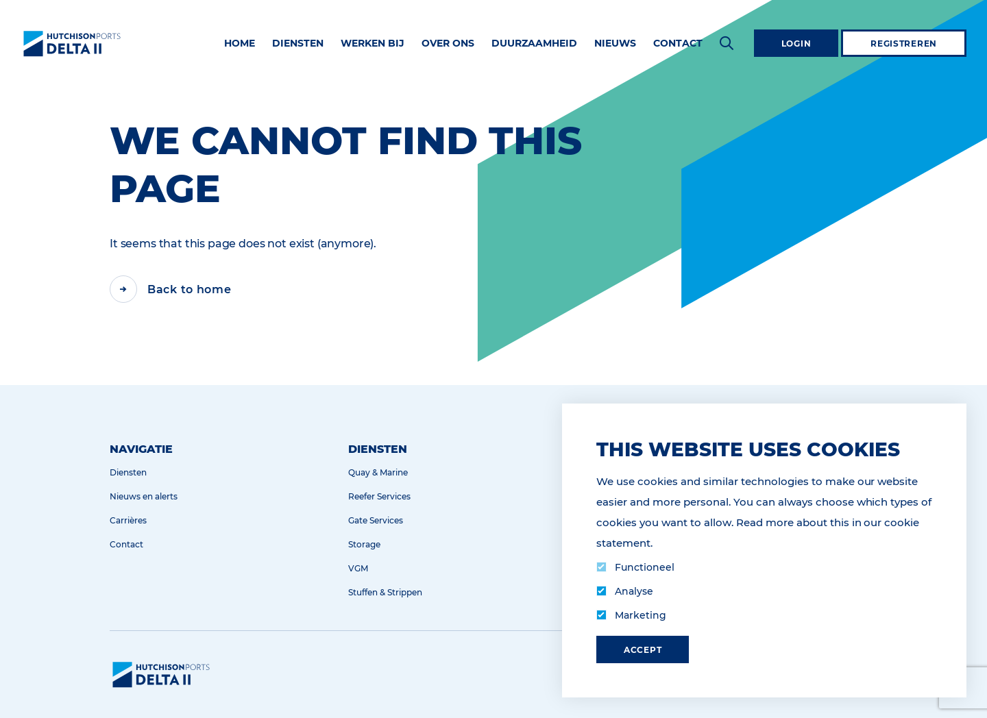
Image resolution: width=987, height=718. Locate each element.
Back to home (189, 289)
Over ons (448, 43)
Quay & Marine (378, 472)
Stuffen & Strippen (385, 592)
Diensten (298, 43)
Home (239, 43)
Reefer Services (379, 496)
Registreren (903, 43)
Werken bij (372, 43)
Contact (678, 43)
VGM (358, 568)
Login (796, 43)
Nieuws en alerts (144, 496)
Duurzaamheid (534, 43)
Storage (364, 544)
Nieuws (615, 43)
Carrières (128, 520)
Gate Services (375, 520)
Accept (642, 650)
